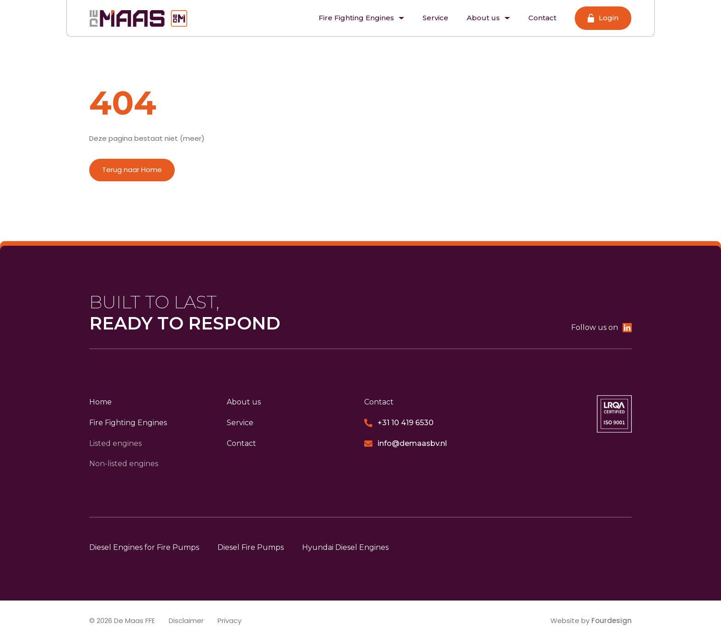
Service (435, 17)
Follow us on (601, 328)
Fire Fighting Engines (361, 17)
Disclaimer (186, 620)
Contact (542, 17)
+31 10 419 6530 (399, 423)
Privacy (229, 620)
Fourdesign (611, 620)
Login (603, 18)
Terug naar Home (132, 169)
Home (100, 402)
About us (488, 17)
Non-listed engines (123, 463)
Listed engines (115, 443)
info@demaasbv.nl (405, 443)
